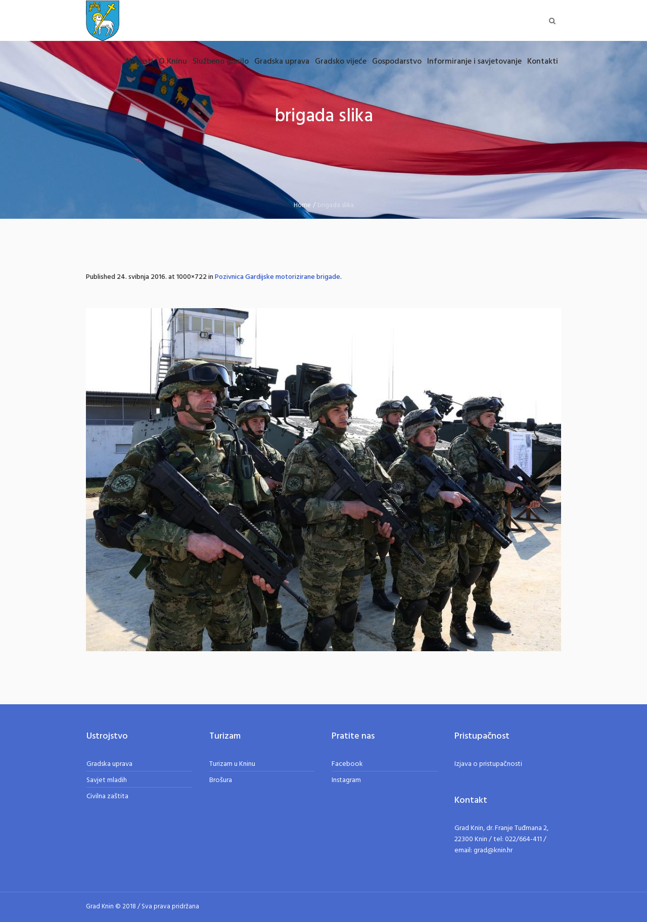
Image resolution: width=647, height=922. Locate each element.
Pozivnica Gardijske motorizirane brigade (277, 277)
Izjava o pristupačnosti (488, 764)
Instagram (346, 780)
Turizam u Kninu (232, 764)
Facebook (347, 764)
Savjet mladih (106, 780)
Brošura (220, 780)
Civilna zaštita (107, 796)
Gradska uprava (109, 764)
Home (302, 205)
